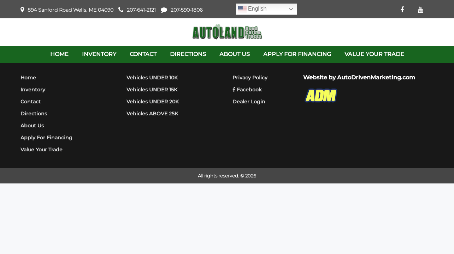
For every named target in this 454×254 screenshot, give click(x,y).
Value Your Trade (41, 149)
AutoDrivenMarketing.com (376, 77)
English (252, 9)
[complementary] (433, 233)
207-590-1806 (186, 10)
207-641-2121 (141, 10)
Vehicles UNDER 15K (151, 89)
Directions (33, 113)
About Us (32, 125)
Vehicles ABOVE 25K (152, 113)
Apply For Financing (46, 137)
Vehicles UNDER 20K (152, 101)
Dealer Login (248, 101)
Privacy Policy (249, 77)
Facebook (247, 89)
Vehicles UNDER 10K (152, 77)
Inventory (32, 89)
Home (28, 77)
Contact (30, 101)
